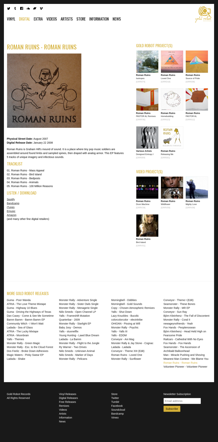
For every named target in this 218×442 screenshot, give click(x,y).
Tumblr (115, 401)
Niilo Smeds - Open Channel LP (77, 311)
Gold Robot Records (203, 14)
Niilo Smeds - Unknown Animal (77, 350)
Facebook (117, 405)
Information (99, 19)
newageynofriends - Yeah (178, 323)
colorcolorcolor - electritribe (127, 319)
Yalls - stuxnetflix (69, 331)
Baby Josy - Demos (70, 327)
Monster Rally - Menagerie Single (78, 307)
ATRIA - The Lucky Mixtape (22, 331)
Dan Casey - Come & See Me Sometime (30, 315)
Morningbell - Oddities (124, 300)
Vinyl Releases (67, 394)
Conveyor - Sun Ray (175, 311)
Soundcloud (118, 409)
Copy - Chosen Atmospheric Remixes (133, 307)
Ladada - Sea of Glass (20, 327)
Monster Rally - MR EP (177, 307)
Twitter (115, 397)
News (117, 19)
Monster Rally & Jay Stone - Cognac (132, 343)
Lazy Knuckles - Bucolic (125, 315)
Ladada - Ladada (121, 347)
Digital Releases (68, 397)
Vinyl (11, 19)
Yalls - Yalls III (119, 331)
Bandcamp (13, 203)
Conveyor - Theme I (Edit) (179, 300)
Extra (38, 19)
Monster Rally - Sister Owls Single (79, 303)
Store (81, 19)
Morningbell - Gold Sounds (126, 303)
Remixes (64, 405)
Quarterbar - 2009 (69, 319)
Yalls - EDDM (119, 335)
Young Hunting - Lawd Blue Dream (79, 335)
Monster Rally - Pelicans (73, 358)
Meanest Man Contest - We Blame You (186, 358)
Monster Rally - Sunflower (126, 358)
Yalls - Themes (15, 339)
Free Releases (67, 401)
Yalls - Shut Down (121, 311)
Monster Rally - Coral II (177, 319)
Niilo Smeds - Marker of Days (76, 354)
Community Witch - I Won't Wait (25, 323)
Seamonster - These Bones (179, 303)
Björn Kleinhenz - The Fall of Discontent (186, 315)
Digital (24, 19)
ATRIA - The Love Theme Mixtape (26, 303)
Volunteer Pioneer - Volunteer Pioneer (185, 366)
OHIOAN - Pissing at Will (125, 323)
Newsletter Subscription (177, 394)
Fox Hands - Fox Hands (177, 343)
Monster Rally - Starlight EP (75, 323)
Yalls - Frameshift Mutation (74, 315)
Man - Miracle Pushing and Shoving (184, 354)
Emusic (11, 211)
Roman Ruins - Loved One (126, 354)
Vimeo (115, 417)
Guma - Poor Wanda (19, 300)
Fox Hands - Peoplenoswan (180, 327)
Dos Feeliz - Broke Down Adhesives (27, 350)
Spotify (11, 199)
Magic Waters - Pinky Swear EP (25, 354)
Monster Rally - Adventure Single (78, 300)
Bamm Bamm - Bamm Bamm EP (26, 319)
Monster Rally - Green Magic (23, 343)
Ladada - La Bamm (70, 339)
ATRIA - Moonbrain (18, 335)
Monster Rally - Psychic (125, 327)
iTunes (11, 207)
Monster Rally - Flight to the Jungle (79, 343)
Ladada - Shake (16, 358)
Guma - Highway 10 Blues (22, 307)
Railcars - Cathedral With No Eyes (183, 339)
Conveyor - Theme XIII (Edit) (128, 350)
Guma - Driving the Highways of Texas (29, 311)
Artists (67, 19)
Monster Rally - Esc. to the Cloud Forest (30, 347)
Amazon (11, 215)
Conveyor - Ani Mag (122, 339)
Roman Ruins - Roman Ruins (180, 362)
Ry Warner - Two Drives (73, 347)
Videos (51, 19)
